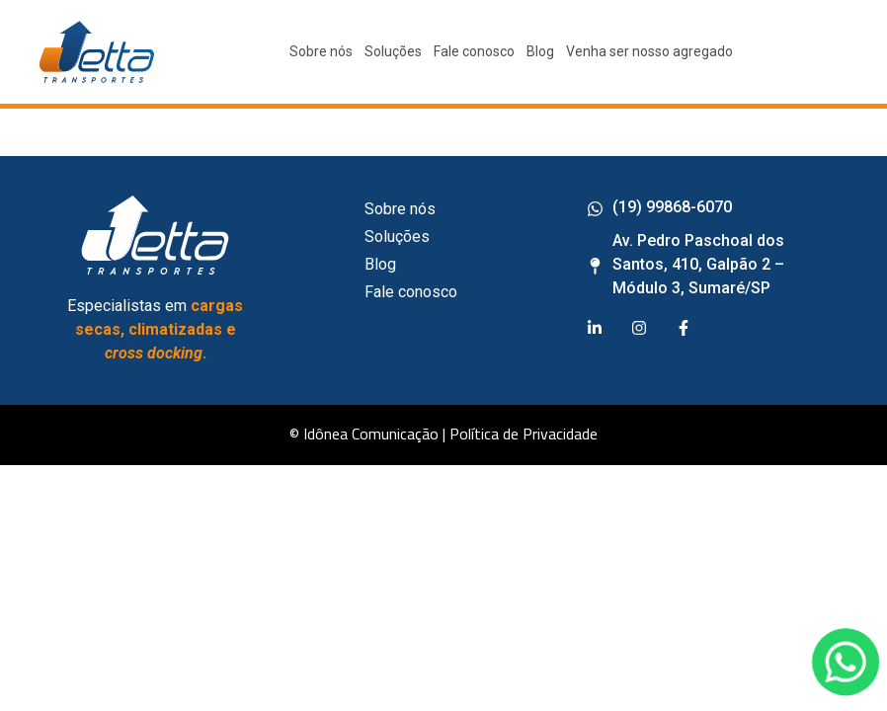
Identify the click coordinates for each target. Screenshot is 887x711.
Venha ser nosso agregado (649, 51)
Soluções (393, 51)
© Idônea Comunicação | (367, 433)
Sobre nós (321, 51)
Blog (540, 51)
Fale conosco (474, 51)
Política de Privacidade (523, 433)
